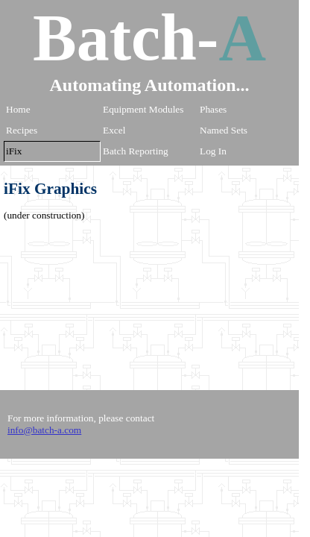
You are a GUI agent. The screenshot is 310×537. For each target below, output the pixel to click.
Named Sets (223, 130)
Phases (213, 109)
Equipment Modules (143, 109)
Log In (213, 151)
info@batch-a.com (44, 430)
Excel (114, 130)
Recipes (21, 130)
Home (18, 109)
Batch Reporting (135, 151)
